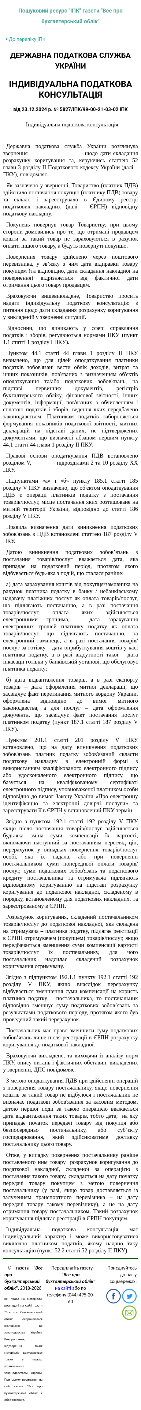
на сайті (63, 1288)
